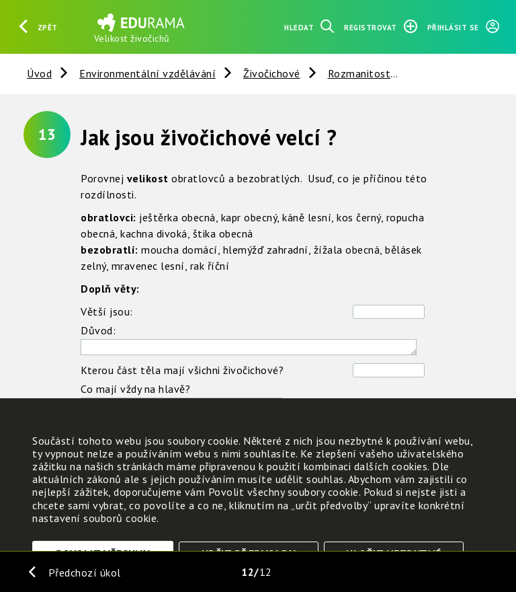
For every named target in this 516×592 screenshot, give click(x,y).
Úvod (39, 73)
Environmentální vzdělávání (147, 73)
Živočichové (271, 73)
